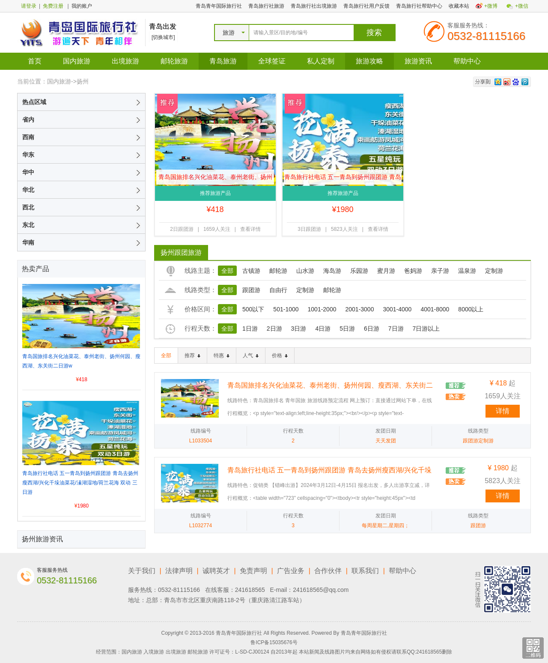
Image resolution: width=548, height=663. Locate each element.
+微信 (521, 6)
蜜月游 (386, 270)
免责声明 (253, 570)
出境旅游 (125, 61)
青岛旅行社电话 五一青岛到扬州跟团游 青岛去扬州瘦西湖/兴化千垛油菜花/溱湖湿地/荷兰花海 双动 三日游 (343, 179)
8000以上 (470, 309)
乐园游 (359, 270)
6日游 (371, 328)
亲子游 (440, 270)
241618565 (250, 589)
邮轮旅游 (174, 61)
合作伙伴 (328, 570)
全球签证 (272, 61)
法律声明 (179, 570)
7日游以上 (426, 328)
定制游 (494, 270)
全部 (227, 270)
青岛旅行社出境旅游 (314, 6)
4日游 (323, 328)
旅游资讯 (418, 61)
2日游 (274, 328)
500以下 (253, 309)
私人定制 (320, 61)
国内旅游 (76, 61)
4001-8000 (434, 309)
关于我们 (141, 570)
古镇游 (251, 270)
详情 (502, 411)
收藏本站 (459, 6)
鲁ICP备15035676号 (273, 642)
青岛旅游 (223, 61)
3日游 (299, 328)
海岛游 (332, 270)
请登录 (28, 6)
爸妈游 (413, 270)
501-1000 (285, 309)
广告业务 (290, 570)
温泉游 (467, 270)
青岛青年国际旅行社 (219, 6)
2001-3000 (359, 309)
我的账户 (81, 6)
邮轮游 (278, 270)
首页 (35, 61)
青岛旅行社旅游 (266, 6)
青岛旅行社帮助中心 (419, 6)
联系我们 (365, 570)
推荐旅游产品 (215, 193)
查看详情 (250, 229)
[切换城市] (163, 37)
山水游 (305, 270)
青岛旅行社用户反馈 (366, 6)
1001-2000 (322, 309)
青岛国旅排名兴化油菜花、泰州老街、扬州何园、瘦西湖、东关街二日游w (215, 179)
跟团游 (251, 290)
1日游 (250, 328)
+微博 (490, 6)
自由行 (278, 290)
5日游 (347, 328)
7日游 (396, 328)
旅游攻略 (369, 61)
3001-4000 (397, 309)
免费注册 (53, 6)
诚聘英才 (216, 570)
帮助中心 (467, 61)
